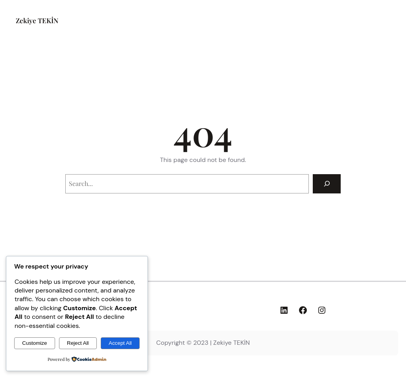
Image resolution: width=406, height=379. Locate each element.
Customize (34, 343)
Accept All (120, 343)
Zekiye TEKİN (37, 20)
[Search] (327, 183)
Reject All (78, 343)
